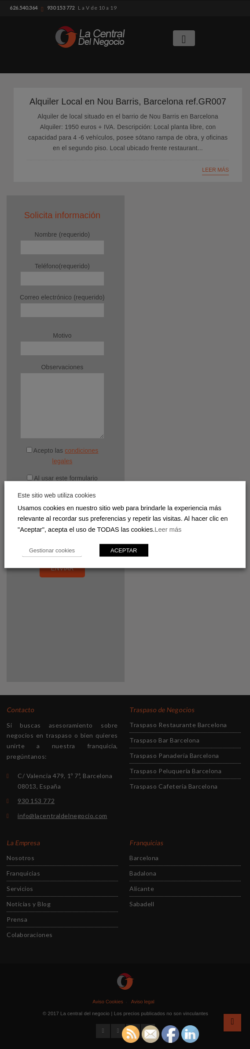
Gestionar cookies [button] (52, 550)
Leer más (167, 529)
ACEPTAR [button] (123, 550)
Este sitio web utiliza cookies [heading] (57, 495)
